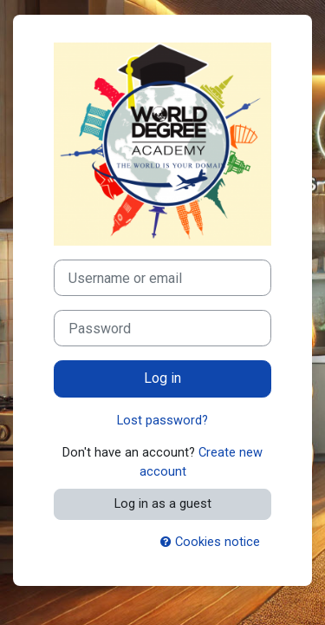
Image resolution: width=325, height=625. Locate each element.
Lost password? (162, 420)
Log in (162, 378)
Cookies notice (210, 541)
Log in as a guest (162, 503)
